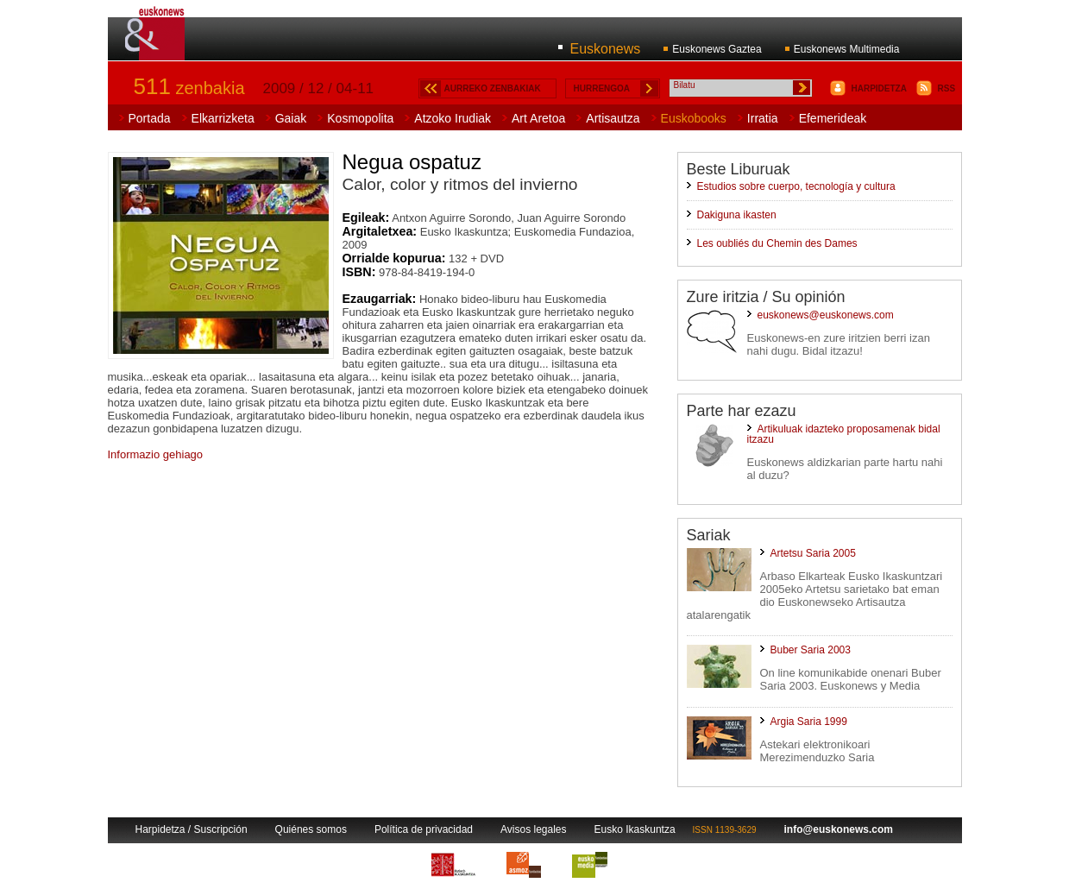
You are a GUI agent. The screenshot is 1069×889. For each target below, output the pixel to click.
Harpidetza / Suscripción (191, 829)
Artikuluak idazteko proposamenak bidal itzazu (843, 434)
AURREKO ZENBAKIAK (492, 88)
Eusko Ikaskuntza (635, 829)
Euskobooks (693, 118)
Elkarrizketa (223, 118)
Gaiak (291, 118)
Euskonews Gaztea (716, 49)
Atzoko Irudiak (452, 118)
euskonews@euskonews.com (826, 315)
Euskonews (605, 48)
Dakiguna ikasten (737, 215)
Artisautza (612, 118)
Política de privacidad (423, 829)
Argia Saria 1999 (808, 722)
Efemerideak (833, 118)
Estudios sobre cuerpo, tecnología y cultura (796, 186)
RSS (947, 88)
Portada (150, 118)
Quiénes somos (311, 829)
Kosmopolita (360, 118)
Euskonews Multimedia (847, 49)
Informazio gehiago (156, 454)
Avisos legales (533, 829)
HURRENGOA (602, 88)
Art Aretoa (538, 118)
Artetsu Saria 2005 (813, 553)
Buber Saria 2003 (810, 650)
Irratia (762, 118)
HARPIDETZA (879, 88)
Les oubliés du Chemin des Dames (777, 243)
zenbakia (189, 88)
